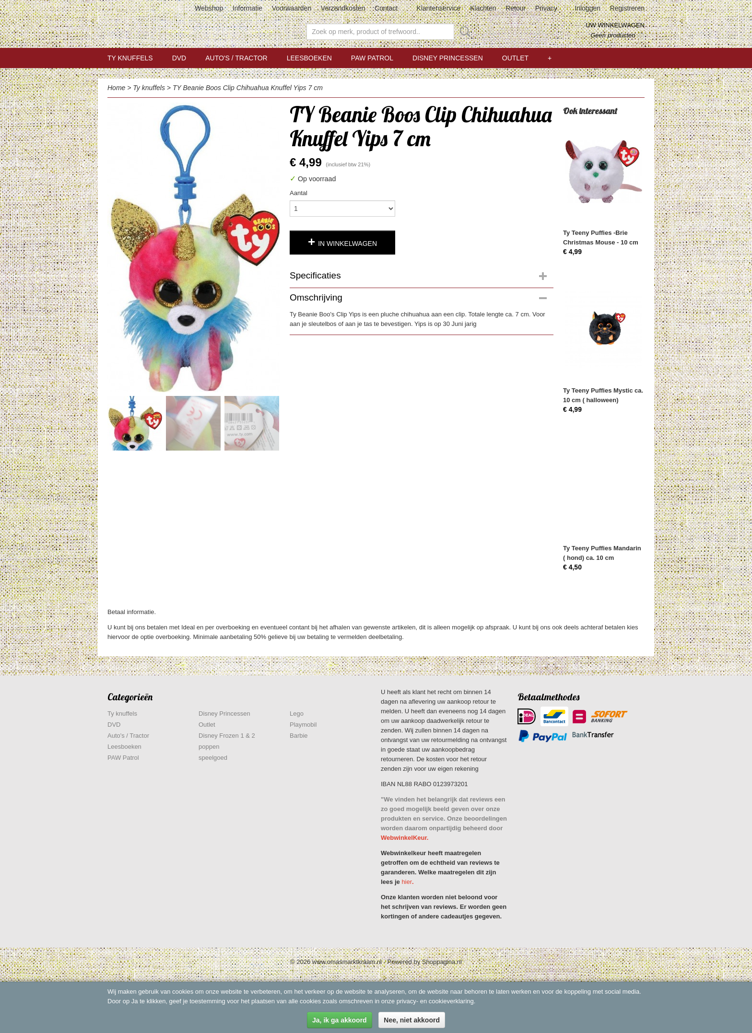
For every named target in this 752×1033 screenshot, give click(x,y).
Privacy (546, 8)
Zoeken (463, 31)
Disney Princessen (447, 58)
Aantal (298, 193)
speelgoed (213, 757)
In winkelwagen (347, 243)
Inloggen (587, 8)
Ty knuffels (130, 58)
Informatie (247, 8)
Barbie (299, 735)
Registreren (627, 8)
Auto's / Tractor (236, 58)
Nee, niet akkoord (412, 1020)
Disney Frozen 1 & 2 (227, 735)
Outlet (515, 58)
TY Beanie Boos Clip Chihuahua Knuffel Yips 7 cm (248, 88)
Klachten (483, 8)
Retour (515, 8)
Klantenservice (439, 8)
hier (406, 881)
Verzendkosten (343, 8)
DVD (179, 58)
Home (116, 88)
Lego (297, 713)
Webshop (209, 8)
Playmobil (303, 724)
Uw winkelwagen (615, 25)
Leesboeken (309, 58)
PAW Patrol (372, 58)
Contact (386, 8)
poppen (209, 746)
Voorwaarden (292, 8)
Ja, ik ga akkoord (339, 1020)
